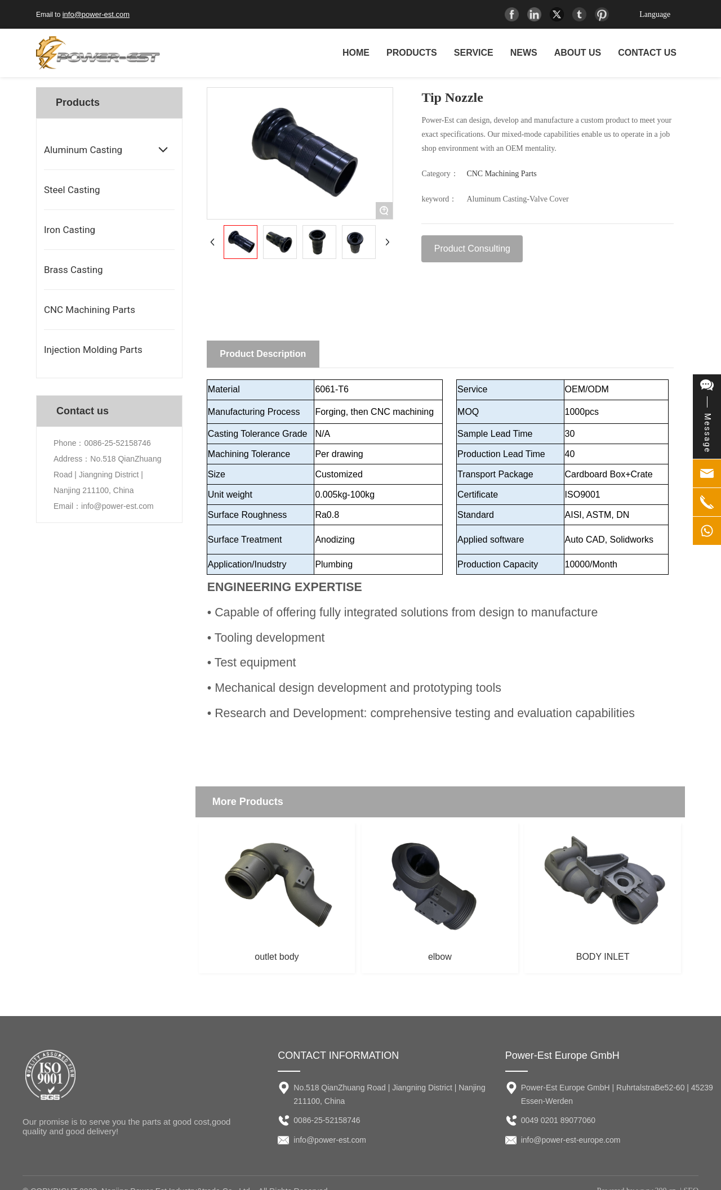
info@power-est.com (96, 14)
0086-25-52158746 (117, 443)
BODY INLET (603, 956)
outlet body (277, 956)
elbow (440, 956)
